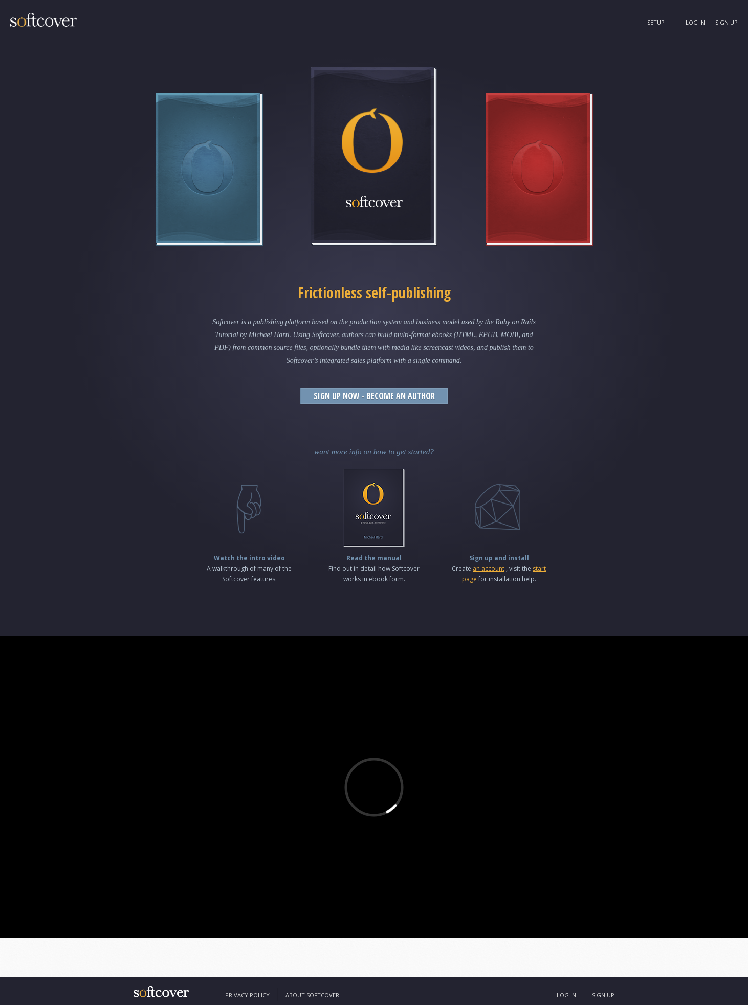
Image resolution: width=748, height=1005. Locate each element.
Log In (695, 22)
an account (488, 568)
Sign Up (726, 22)
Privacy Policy (247, 995)
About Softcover (312, 995)
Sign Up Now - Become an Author (374, 396)
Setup (656, 22)
